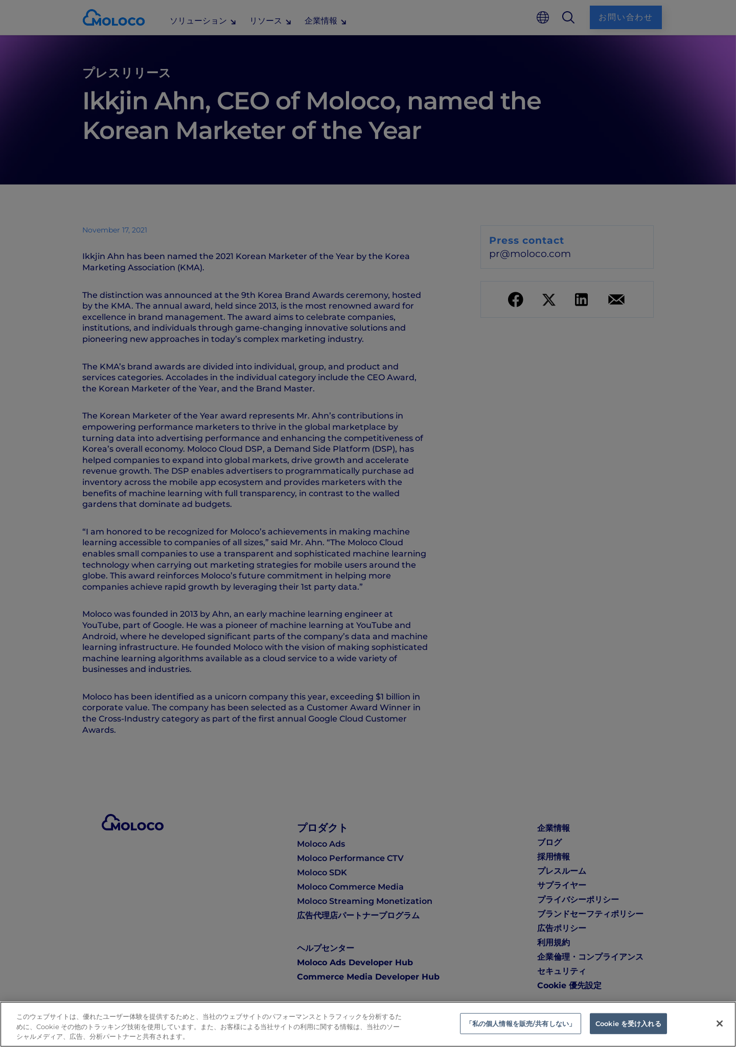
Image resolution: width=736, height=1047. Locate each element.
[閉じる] (719, 1023)
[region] (368, 1024)
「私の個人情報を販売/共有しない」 (521, 1023)
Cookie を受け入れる (628, 1023)
